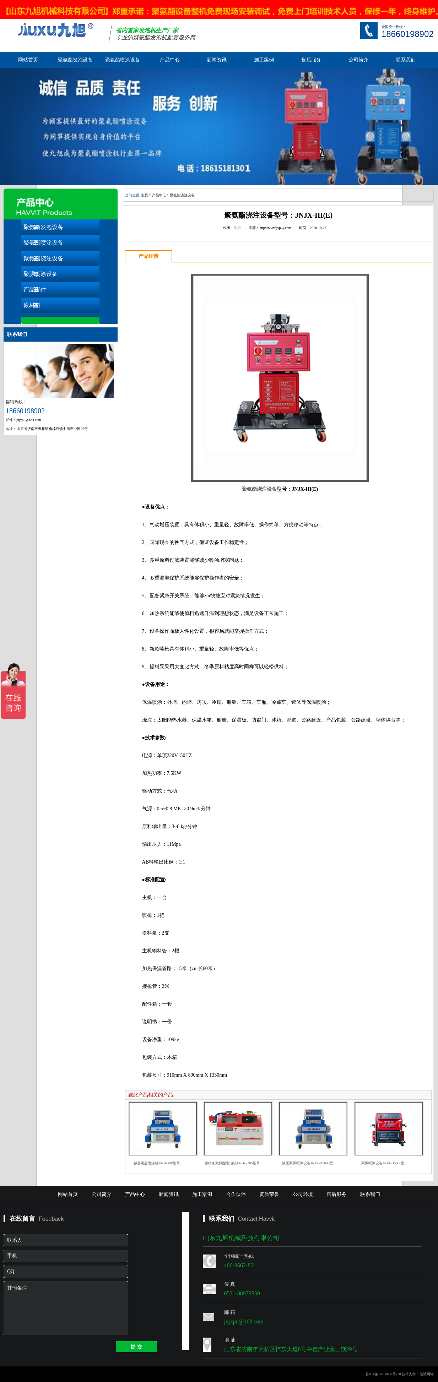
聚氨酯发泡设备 (75, 59)
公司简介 (358, 59)
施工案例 (264, 59)
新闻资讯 (217, 59)
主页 (144, 195)
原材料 (31, 305)
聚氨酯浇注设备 (43, 258)
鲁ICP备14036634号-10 (383, 1374)
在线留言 (22, 1218)
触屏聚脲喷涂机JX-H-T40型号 (157, 1163)
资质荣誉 (269, 1194)
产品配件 (34, 290)
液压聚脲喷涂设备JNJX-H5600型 (307, 1163)
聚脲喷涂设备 (40, 274)
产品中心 (170, 59)
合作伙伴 (236, 1194)
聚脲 (237, 228)
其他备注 (66, 1308)
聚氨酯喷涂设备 (122, 59)
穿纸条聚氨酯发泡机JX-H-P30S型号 (232, 1163)
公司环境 (303, 1194)
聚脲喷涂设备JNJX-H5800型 (383, 1163)
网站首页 (28, 59)
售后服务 (311, 59)
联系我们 (406, 59)
